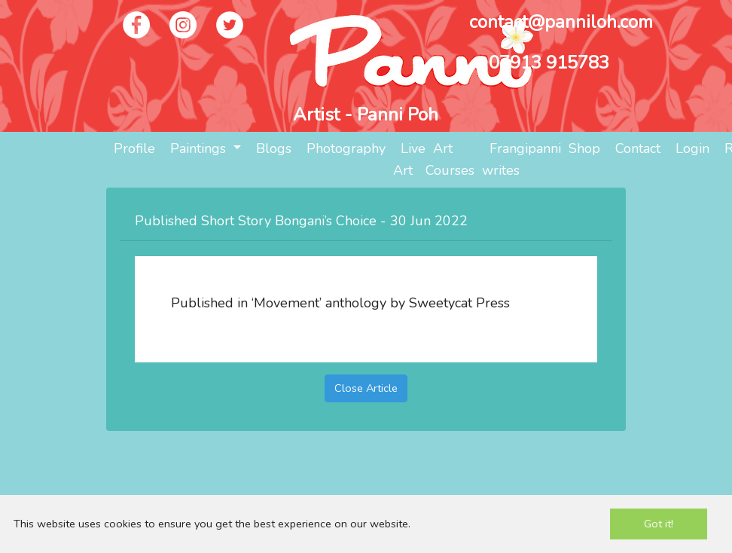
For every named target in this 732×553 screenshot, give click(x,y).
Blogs (273, 148)
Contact (637, 148)
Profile (134, 148)
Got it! (658, 523)
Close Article (366, 388)
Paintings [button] (200, 148)
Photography (346, 148)
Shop (584, 148)
